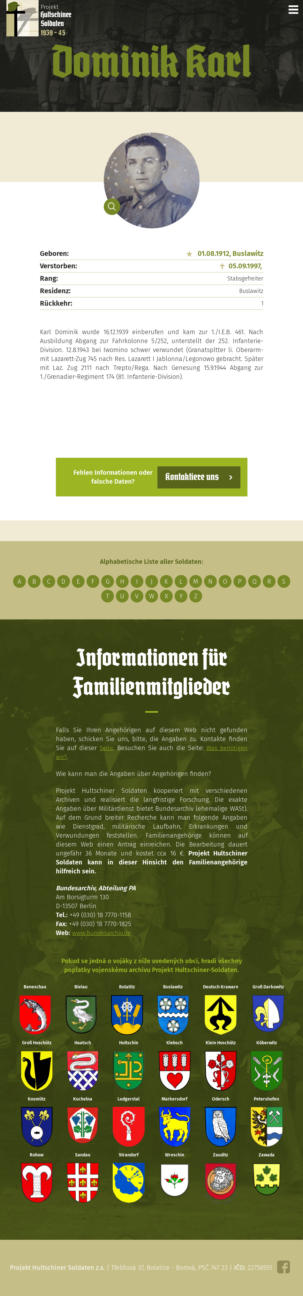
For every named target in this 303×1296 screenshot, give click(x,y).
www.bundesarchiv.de (102, 932)
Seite (106, 747)
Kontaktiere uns (191, 476)
